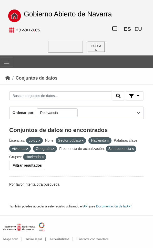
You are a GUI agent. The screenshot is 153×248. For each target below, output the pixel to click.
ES (127, 29)
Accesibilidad (59, 239)
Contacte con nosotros (92, 239)
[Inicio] (7, 78)
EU (138, 29)
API (85, 206)
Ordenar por (23, 113)
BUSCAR (96, 48)
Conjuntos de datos (36, 78)
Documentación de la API (113, 206)
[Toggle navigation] (6, 61)
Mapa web (10, 239)
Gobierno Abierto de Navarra (68, 14)
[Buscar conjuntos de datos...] (60, 96)
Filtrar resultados (27, 165)
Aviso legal (34, 239)
